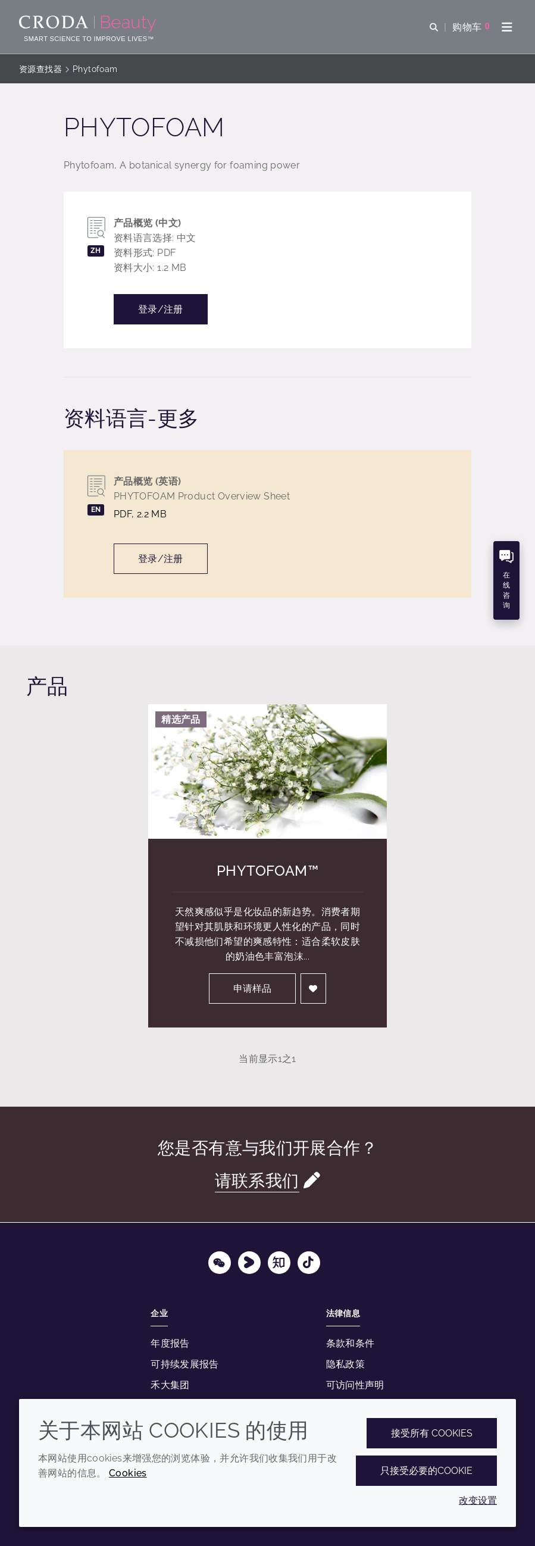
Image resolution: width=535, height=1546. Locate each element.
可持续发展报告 (185, 1364)
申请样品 (252, 988)
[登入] (314, 988)
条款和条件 (350, 1343)
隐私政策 (345, 1364)
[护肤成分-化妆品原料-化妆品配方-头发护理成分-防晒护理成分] (89, 24)
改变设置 (478, 1500)
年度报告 (170, 1343)
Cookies (128, 1473)
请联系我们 (257, 1180)
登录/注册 (160, 309)
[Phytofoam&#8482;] (267, 771)
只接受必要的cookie (426, 1470)
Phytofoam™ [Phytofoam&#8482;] (267, 871)
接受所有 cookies (432, 1433)
